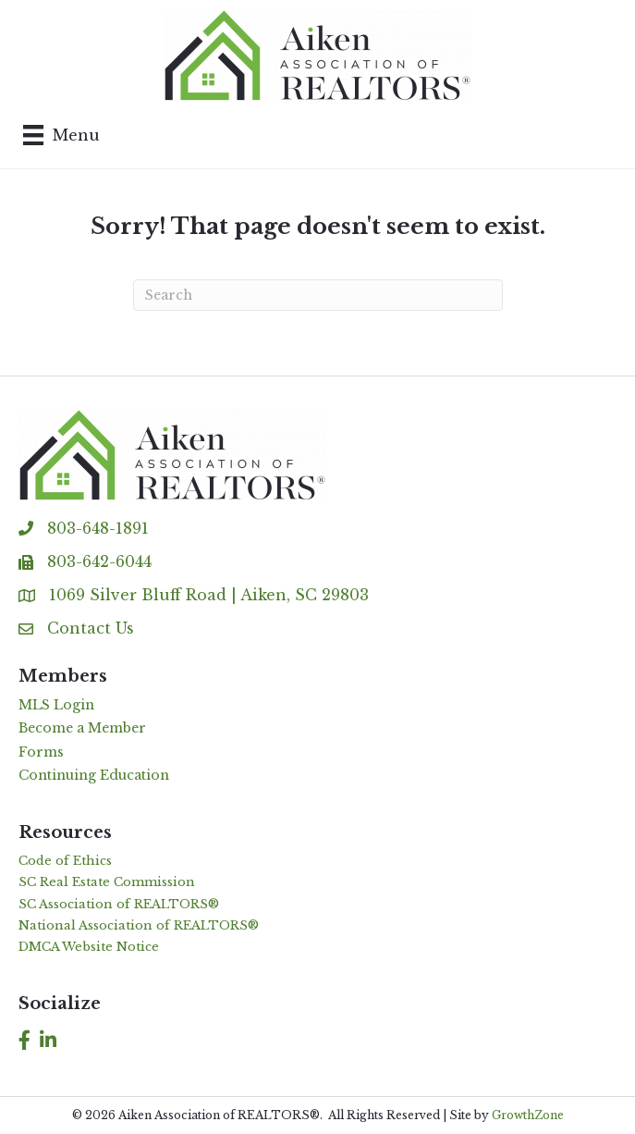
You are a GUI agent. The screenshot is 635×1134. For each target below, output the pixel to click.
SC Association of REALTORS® (118, 904)
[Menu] (61, 135)
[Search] (318, 295)
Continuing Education (93, 775)
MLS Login (56, 704)
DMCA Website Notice (88, 947)
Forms (41, 752)
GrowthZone (528, 1115)
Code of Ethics (65, 861)
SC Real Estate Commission (106, 882)
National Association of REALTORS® (138, 925)
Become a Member (82, 728)
